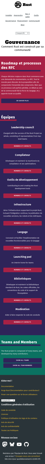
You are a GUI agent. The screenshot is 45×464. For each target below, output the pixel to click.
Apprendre (18, 15)
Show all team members (22, 365)
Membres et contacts (22, 146)
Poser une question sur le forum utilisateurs (19, 394)
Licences (4, 414)
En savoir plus (22, 101)
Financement (22, 21)
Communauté (34, 21)
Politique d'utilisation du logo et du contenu (19, 418)
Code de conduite (8, 410)
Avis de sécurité (7, 422)
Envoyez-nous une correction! (28, 456)
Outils (36, 15)
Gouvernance (10, 21)
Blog (22, 25)
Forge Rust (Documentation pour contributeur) (20, 390)
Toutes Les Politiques (9, 430)
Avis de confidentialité (10, 426)
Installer (9, 15)
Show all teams (22, 360)
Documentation (7, 386)
